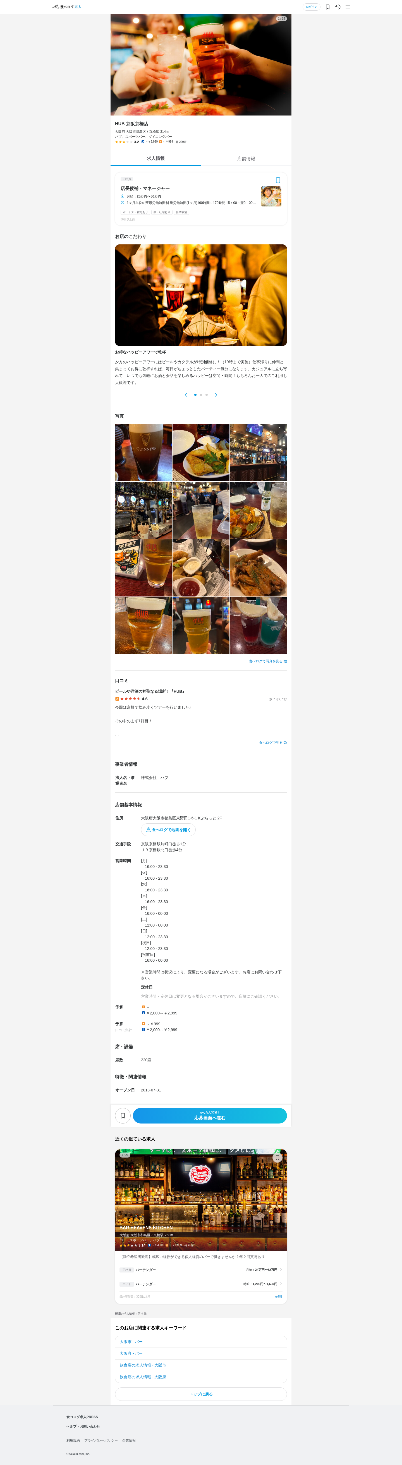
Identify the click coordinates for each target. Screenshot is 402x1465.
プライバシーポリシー (101, 1440)
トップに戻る (201, 1394)
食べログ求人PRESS (82, 1417)
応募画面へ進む (210, 1115)
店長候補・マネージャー (145, 188)
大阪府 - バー (131, 1353)
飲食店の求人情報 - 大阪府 (143, 1377)
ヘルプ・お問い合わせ (83, 1426)
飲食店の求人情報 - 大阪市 (143, 1365)
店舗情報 (246, 158)
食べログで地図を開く (171, 829)
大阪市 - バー (131, 1341)
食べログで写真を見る (266, 661)
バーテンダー (146, 1270)
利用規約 (73, 1440)
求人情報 (156, 158)
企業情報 (129, 1440)
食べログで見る (271, 743)
